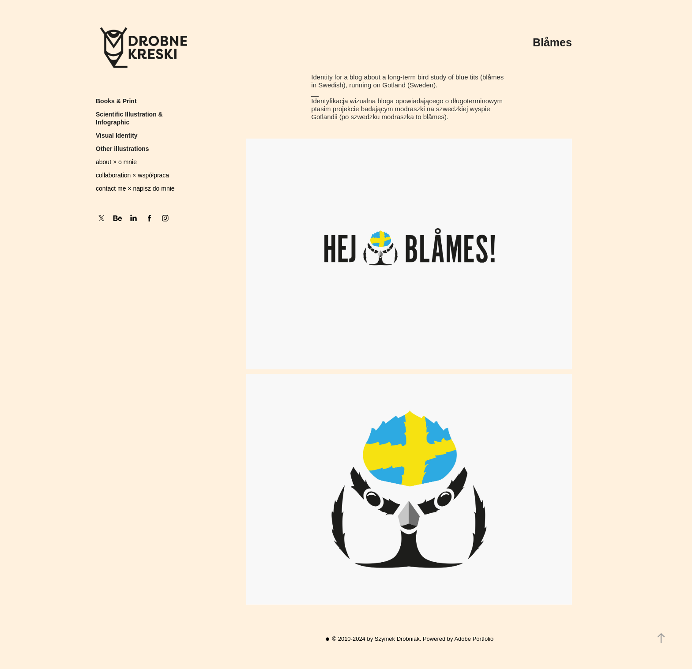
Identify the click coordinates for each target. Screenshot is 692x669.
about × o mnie (116, 161)
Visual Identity (117, 135)
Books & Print (116, 101)
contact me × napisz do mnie (135, 188)
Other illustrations (122, 148)
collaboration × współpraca (132, 175)
